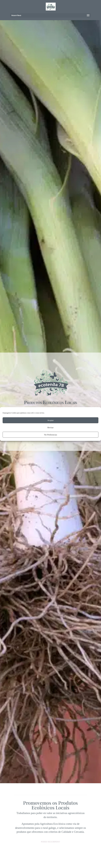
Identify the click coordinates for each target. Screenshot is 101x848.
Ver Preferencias (50, 435)
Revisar (50, 427)
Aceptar (50, 420)
